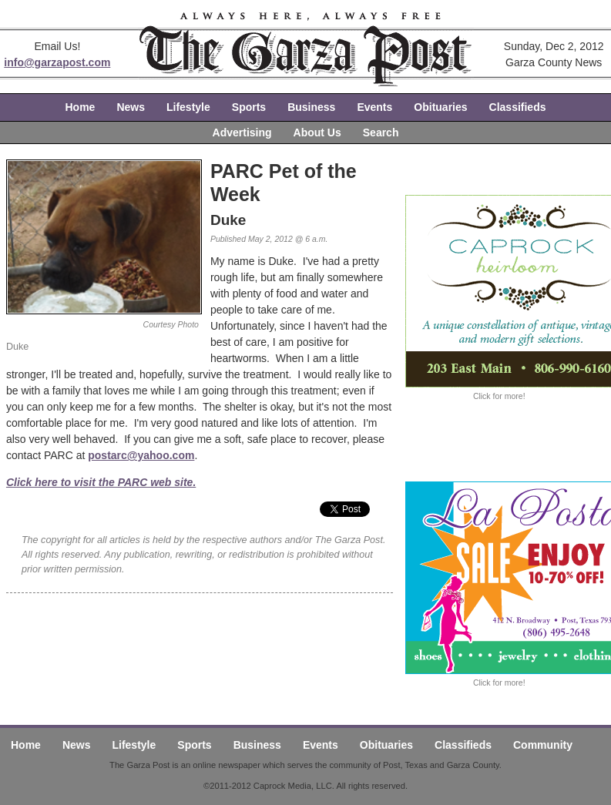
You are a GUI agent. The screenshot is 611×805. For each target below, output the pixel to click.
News (130, 107)
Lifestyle (188, 107)
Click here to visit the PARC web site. (101, 482)
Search (381, 132)
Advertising (242, 132)
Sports (249, 107)
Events (374, 107)
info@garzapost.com (57, 62)
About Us (317, 132)
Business (311, 107)
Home (80, 107)
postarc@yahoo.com (141, 455)
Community (542, 745)
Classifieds (517, 107)
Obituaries (440, 107)
